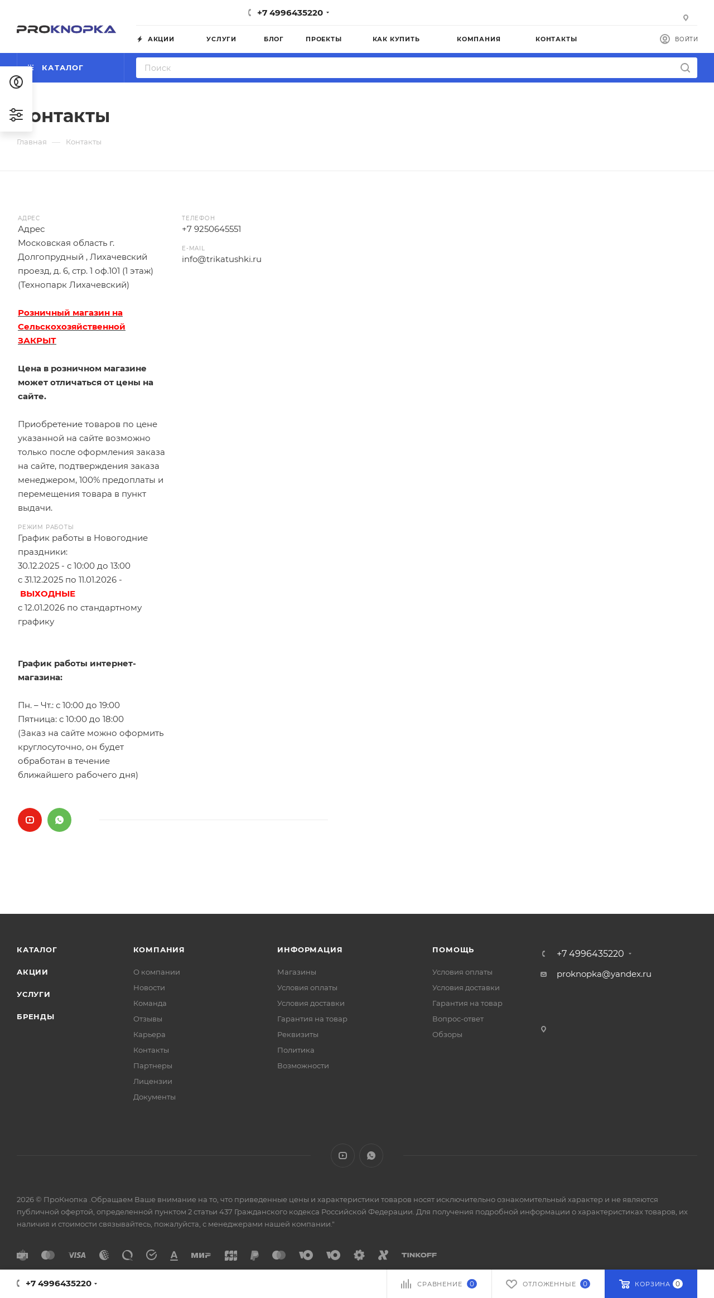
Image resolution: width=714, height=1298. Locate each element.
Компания (159, 949)
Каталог (37, 949)
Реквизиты (298, 1034)
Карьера (149, 1034)
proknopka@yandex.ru (604, 973)
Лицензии (152, 1081)
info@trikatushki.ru (222, 259)
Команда (150, 1003)
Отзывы (147, 1018)
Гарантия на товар (312, 1018)
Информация (309, 949)
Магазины (296, 971)
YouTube (30, 820)
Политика (296, 1049)
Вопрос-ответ (458, 1018)
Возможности (303, 1065)
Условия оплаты (307, 987)
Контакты (151, 1049)
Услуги (34, 994)
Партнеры (152, 1065)
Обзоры (447, 1034)
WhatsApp (59, 820)
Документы (154, 1096)
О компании (156, 971)
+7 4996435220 (290, 12)
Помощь (453, 949)
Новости (149, 987)
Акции (33, 971)
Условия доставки (311, 1003)
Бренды (36, 1016)
